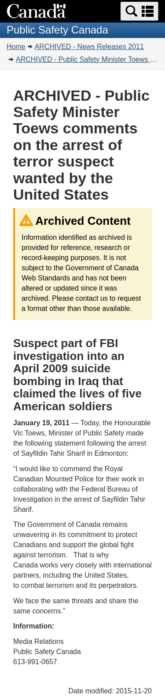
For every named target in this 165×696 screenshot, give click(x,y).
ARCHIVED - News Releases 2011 (89, 46)
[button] (139, 11)
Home (16, 46)
